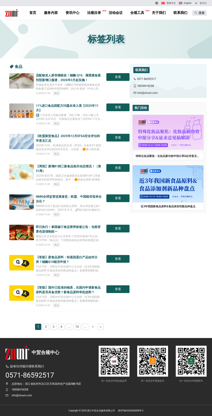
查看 (118, 77)
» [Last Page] (100, 327)
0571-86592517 (29, 375)
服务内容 (51, 13)
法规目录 (94, 13)
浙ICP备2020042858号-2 (130, 410)
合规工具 (137, 13)
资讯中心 (72, 13)
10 (77, 327)
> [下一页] (93, 327)
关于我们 (159, 13)
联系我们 (180, 13)
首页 (32, 13)
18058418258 (20, 389)
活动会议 (116, 13)
